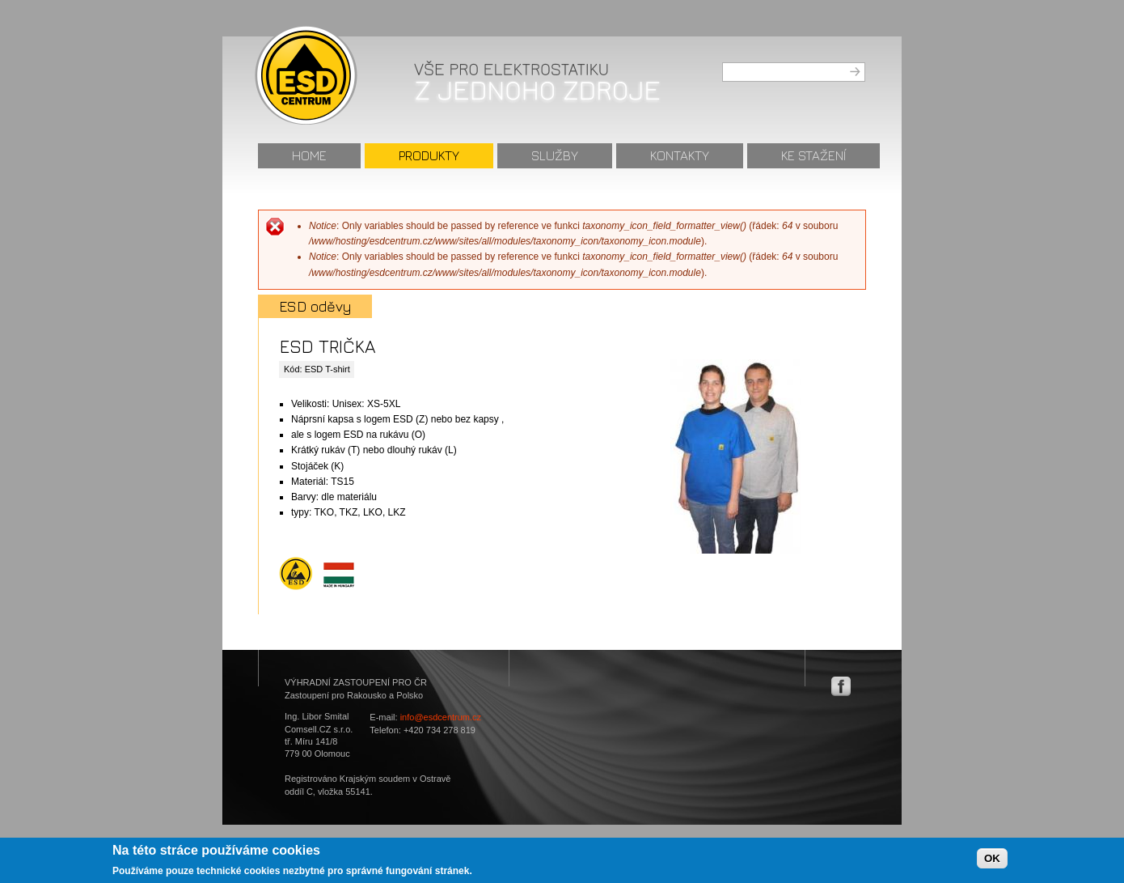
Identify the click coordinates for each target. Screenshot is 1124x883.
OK (992, 861)
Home (309, 155)
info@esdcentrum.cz (440, 717)
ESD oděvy (315, 306)
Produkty (429, 155)
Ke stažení (813, 155)
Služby (554, 155)
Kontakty (679, 155)
